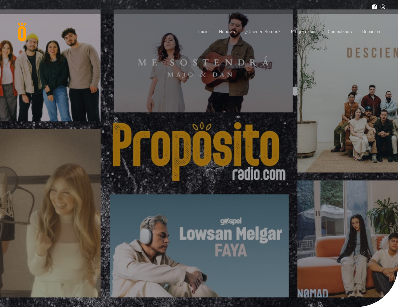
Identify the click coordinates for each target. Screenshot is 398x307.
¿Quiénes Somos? (263, 31)
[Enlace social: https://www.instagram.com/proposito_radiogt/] (381, 7)
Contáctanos (340, 31)
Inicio (203, 31)
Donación (371, 31)
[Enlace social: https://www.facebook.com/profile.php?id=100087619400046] (373, 7)
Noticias (227, 31)
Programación (304, 31)
